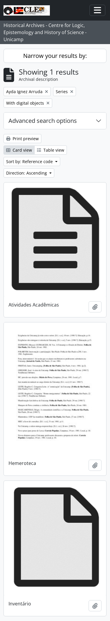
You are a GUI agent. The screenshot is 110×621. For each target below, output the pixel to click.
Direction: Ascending (27, 173)
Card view (19, 150)
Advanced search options (43, 121)
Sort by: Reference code (30, 161)
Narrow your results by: (55, 56)
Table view (50, 150)
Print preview (22, 138)
